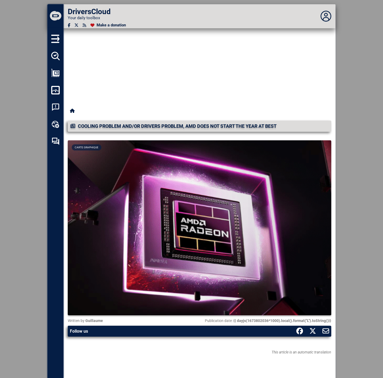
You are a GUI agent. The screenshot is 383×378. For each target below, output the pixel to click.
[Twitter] (76, 25)
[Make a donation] (108, 25)
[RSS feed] (84, 25)
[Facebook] (69, 25)
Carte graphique (86, 147)
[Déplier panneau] (326, 16)
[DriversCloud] (55, 16)
